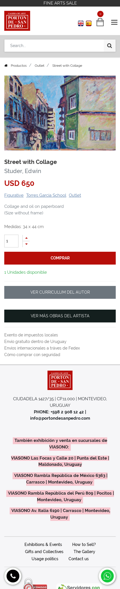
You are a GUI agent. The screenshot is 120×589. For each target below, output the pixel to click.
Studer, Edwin (22, 171)
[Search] (109, 46)
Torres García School (46, 195)
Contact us (79, 558)
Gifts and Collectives (44, 551)
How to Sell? (84, 544)
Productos (19, 66)
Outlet (39, 66)
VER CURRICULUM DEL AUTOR (60, 292)
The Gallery (84, 551)
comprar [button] (60, 258)
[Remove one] (26, 244)
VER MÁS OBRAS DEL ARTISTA (60, 316)
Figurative (14, 195)
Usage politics (45, 558)
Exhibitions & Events (43, 544)
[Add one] (26, 238)
